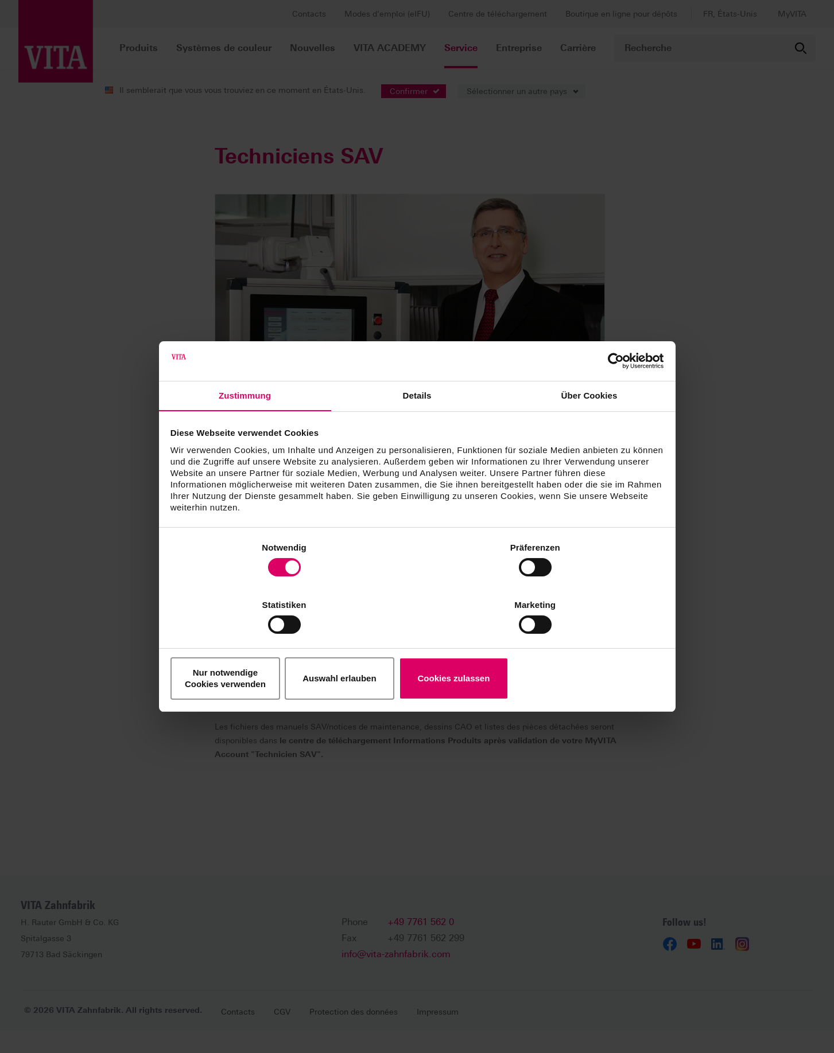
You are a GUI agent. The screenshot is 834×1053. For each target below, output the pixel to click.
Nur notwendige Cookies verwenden (251, 649)
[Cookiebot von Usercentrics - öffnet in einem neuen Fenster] (612, 390)
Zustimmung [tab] (245, 427)
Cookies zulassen (582, 649)
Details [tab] (417, 427)
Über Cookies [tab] (589, 427)
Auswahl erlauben (416, 649)
